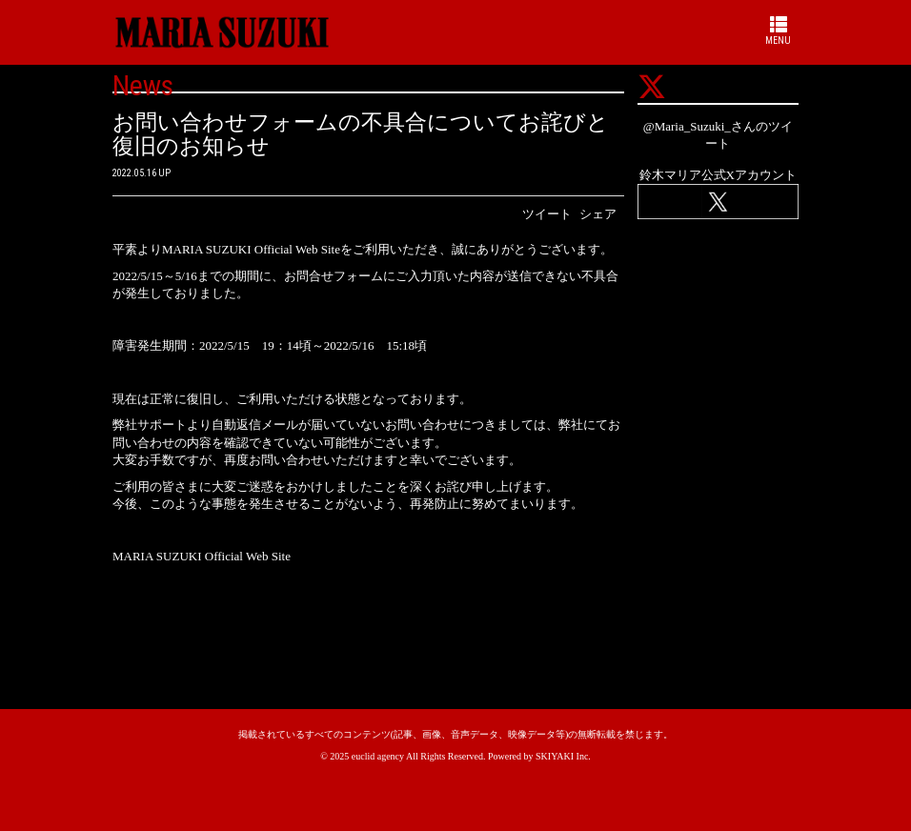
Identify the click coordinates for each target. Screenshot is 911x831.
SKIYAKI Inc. (563, 756)
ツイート (547, 214)
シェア (598, 214)
